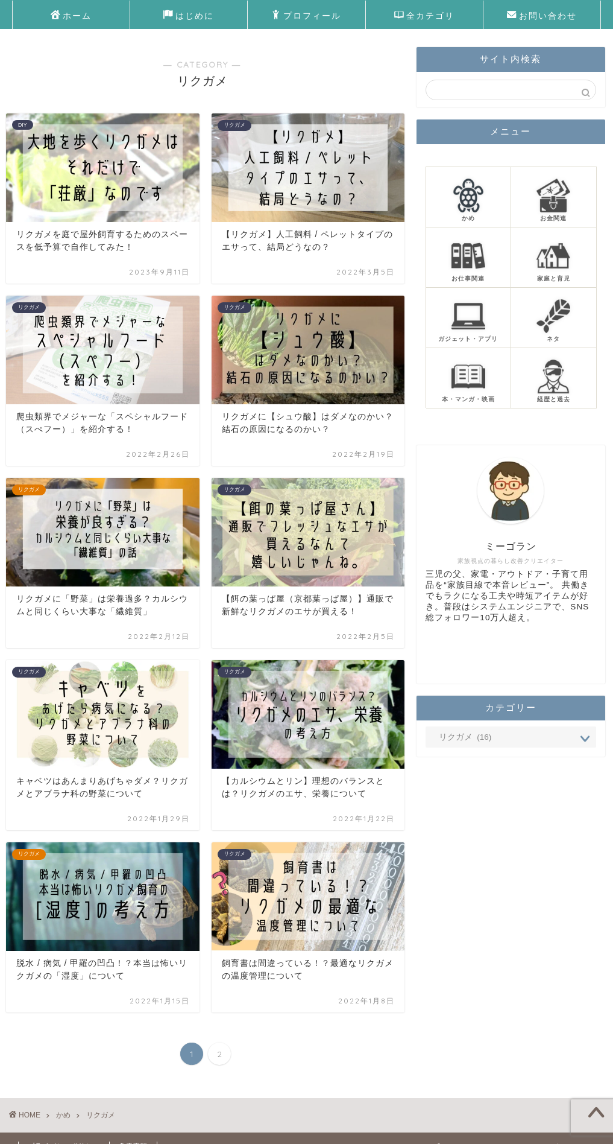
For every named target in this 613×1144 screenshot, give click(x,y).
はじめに (188, 16)
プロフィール (306, 16)
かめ (63, 1115)
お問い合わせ (542, 16)
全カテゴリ (424, 16)
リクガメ (100, 1115)
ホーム (71, 16)
